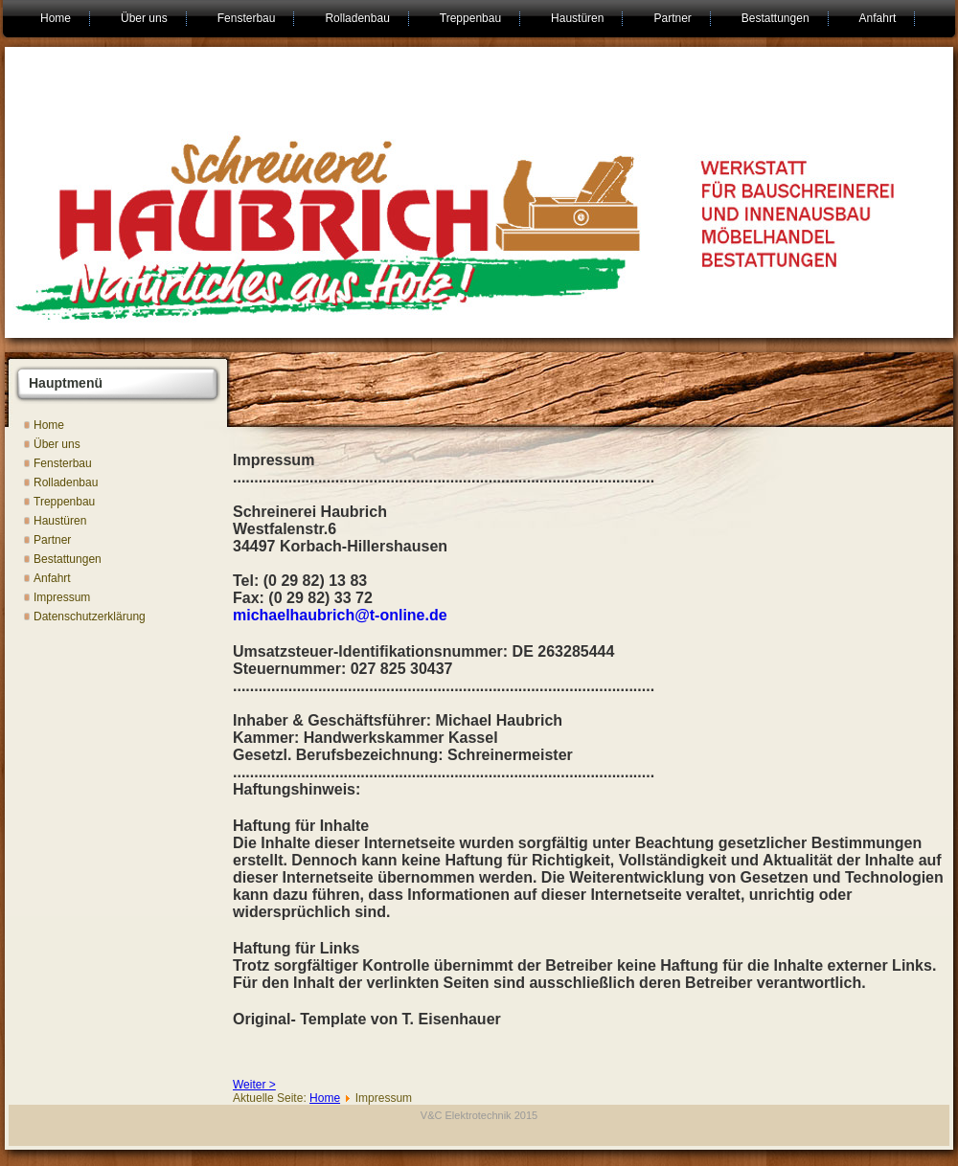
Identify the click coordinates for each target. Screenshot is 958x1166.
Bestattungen (775, 18)
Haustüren (577, 18)
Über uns (144, 18)
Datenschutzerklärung (90, 616)
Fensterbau (246, 18)
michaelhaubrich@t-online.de (340, 615)
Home (55, 18)
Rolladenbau (357, 18)
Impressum (62, 597)
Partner (672, 18)
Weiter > (254, 1084)
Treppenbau (470, 18)
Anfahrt (878, 18)
